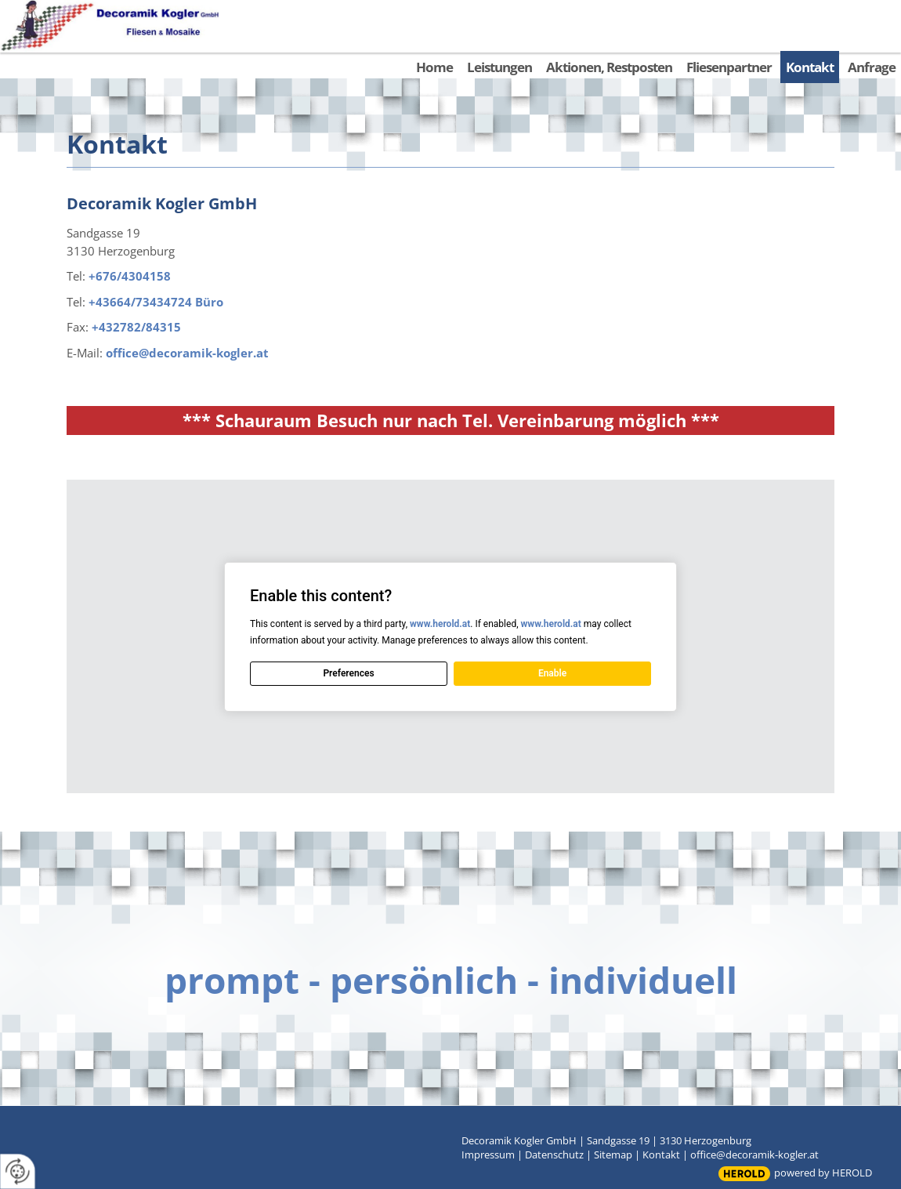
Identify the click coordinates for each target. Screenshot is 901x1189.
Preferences (348, 673)
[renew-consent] (17, 1171)
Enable (552, 673)
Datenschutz (554, 1154)
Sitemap (613, 1154)
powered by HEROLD (823, 1172)
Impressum (488, 1154)
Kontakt (661, 1154)
